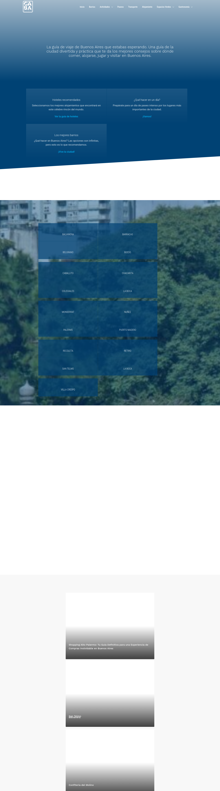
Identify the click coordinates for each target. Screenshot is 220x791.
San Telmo (127, 265)
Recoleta (56, 265)
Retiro (91, 265)
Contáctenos (74, 748)
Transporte (133, 7)
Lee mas (27, 761)
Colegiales (128, 223)
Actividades (105, 7)
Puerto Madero (163, 244)
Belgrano (127, 202)
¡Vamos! (109, 120)
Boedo (163, 202)
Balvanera (56, 202)
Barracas (92, 202)
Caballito (56, 223)
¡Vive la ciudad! (166, 120)
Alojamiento (147, 7)
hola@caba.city (78, 741)
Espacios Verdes (164, 7)
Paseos (120, 7)
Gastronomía (184, 7)
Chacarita (92, 223)
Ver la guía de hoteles (54, 120)
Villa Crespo (56, 286)
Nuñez (91, 244)
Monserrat (56, 244)
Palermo (127, 244)
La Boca (163, 223)
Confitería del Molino (81, 682)
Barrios (92, 7)
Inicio (82, 7)
